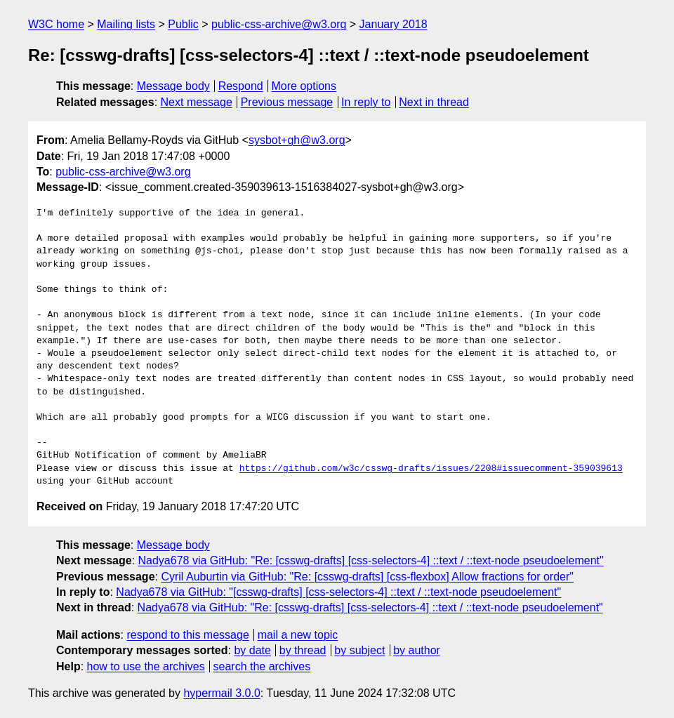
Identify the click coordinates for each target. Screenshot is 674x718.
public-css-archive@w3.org (278, 24)
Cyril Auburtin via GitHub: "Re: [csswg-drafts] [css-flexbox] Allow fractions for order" (367, 577)
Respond (240, 86)
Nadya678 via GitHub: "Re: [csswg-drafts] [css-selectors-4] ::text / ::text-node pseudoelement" (371, 560)
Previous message (287, 102)
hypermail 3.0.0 (221, 693)
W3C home (56, 24)
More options (304, 86)
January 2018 (393, 24)
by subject (359, 650)
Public (183, 24)
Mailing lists (126, 24)
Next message (196, 102)
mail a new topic (298, 635)
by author (416, 650)
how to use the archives (146, 666)
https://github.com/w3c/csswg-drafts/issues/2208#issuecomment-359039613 (431, 469)
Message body (173, 86)
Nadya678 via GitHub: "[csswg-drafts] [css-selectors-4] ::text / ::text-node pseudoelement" (338, 592)
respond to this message (187, 635)
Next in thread (434, 102)
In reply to (365, 102)
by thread (302, 650)
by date (252, 650)
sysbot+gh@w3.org (297, 140)
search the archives (262, 666)
